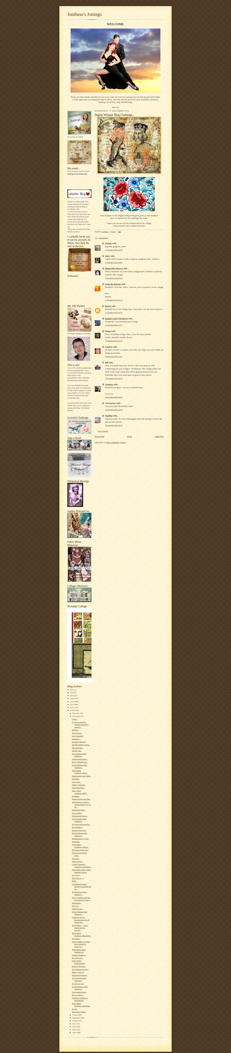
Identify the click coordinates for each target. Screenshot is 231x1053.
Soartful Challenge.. (79, 955)
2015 (72, 696)
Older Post (159, 436)
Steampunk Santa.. (78, 810)
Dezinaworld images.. (80, 816)
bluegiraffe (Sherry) (114, 268)
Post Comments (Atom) (116, 442)
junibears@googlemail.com (77, 174)
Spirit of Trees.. (77, 861)
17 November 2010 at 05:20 (113, 278)
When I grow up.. (78, 972)
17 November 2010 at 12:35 (113, 325)
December (76, 713)
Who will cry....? (78, 878)
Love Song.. (76, 782)
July (74, 1024)
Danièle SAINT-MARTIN (116, 318)
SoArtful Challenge (79, 742)
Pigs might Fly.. (77, 958)
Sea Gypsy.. (76, 875)
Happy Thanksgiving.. (80, 762)
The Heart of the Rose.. (80, 850)
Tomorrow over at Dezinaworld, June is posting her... (80, 919)
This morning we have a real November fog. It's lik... (81, 804)
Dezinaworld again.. (79, 830)
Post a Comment (103, 431)
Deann (108, 331)
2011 (72, 707)
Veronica (109, 384)
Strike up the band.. (79, 966)
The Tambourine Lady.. (80, 969)
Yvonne (108, 243)
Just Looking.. (77, 813)
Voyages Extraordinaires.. (81, 824)
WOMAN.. (76, 842)
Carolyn (108, 347)
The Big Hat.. (77, 751)
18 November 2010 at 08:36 (113, 397)
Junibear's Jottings (84, 14)
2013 (72, 701)
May (74, 1030)
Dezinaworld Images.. (80, 759)
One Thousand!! (78, 736)
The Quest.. (76, 939)
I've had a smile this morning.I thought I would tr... (80, 724)
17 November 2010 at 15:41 (113, 356)
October (75, 1015)
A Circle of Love (78, 984)
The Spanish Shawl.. (79, 992)
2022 (72, 690)
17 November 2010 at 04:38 (113, 250)
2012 (72, 704)
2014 (72, 698)
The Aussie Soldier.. (79, 1012)
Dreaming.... (76, 739)
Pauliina (108, 415)
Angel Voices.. (77, 733)
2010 (72, 710)
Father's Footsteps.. (79, 785)
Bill (106, 362)
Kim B (108, 306)
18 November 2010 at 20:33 (113, 410)
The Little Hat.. (77, 748)
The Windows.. (77, 827)
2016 (72, 693)
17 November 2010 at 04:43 (113, 262)
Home (129, 436)
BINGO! (75, 730)
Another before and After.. (81, 799)
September (76, 1018)
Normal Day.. (76, 903)
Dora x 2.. (75, 906)
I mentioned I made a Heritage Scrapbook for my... (81, 886)
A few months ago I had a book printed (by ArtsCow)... (81, 944)
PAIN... (74, 881)
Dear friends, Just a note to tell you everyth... (80, 927)
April (74, 1032)
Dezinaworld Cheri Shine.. (81, 776)
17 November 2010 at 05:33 (113, 300)
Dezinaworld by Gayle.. (80, 839)
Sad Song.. (76, 858)
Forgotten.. (76, 779)
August (75, 1021)
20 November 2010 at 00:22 (113, 425)
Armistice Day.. (77, 909)
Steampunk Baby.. (78, 788)
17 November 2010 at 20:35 (113, 378)
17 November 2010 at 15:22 (113, 341)
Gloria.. (74, 719)
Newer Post (99, 436)
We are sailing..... (78, 995)
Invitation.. (76, 796)
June (74, 1027)
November (76, 716)
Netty (107, 256)
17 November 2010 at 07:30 (113, 313)
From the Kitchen (113, 284)
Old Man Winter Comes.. (81, 745)
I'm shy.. (75, 1009)
